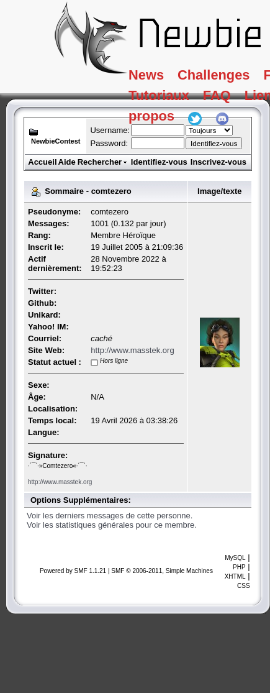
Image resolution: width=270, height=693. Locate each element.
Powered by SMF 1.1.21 (73, 570)
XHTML (235, 576)
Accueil (42, 162)
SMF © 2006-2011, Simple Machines (162, 570)
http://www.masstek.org (132, 350)
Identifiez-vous (159, 162)
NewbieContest (55, 141)
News (154, 77)
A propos (168, 127)
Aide (67, 162)
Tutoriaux (169, 102)
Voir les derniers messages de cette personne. (109, 515)
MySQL (235, 557)
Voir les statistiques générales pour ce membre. (112, 525)
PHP (239, 567)
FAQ (239, 102)
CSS (243, 585)
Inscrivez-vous (218, 162)
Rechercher (103, 162)
